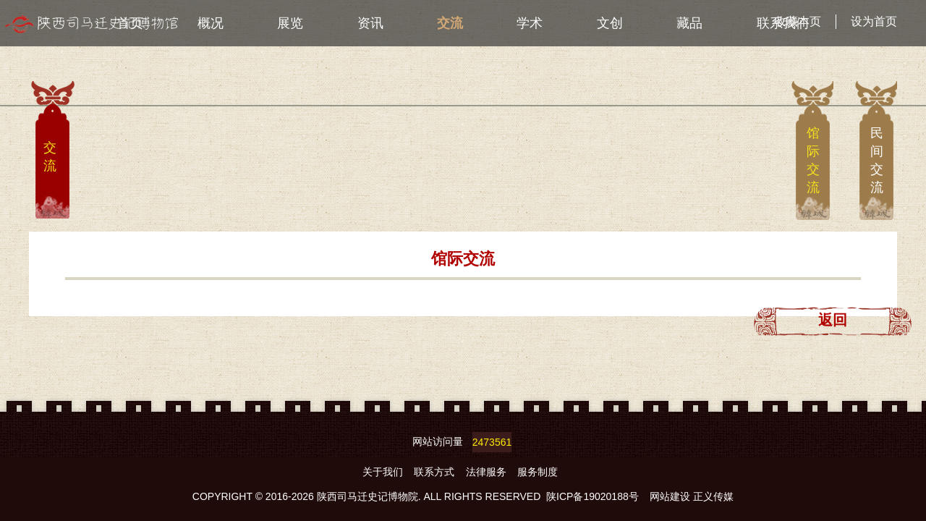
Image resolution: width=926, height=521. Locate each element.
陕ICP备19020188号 (592, 496)
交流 (450, 23)
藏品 (689, 23)
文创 (610, 23)
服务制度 (537, 472)
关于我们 (384, 472)
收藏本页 (798, 21)
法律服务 (487, 472)
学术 (530, 23)
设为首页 (874, 21)
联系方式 (435, 472)
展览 (290, 23)
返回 (832, 320)
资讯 (370, 23)
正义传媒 (713, 496)
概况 (210, 23)
